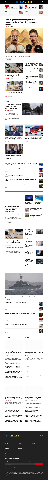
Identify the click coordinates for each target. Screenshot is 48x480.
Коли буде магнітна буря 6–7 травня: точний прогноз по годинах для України (33, 365)
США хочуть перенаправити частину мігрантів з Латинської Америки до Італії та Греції (11, 13)
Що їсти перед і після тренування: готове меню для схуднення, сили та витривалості (13, 94)
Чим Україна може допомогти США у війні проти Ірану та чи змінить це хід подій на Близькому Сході (21, 169)
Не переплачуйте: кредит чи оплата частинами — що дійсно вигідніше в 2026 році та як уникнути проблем (31, 83)
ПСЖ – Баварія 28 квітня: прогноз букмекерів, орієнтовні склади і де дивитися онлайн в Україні (12, 411)
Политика (7, 110)
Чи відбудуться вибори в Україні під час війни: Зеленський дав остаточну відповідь (20, 180)
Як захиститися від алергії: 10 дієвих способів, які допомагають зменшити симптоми (33, 370)
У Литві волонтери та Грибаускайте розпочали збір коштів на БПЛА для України (11, 8)
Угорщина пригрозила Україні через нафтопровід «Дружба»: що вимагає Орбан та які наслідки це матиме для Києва (20, 175)
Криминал (7, 78)
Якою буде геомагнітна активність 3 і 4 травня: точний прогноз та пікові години (34, 375)
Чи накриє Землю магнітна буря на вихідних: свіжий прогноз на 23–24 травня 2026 (34, 353)
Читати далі (8, 59)
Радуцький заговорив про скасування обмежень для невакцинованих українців (20, 331)
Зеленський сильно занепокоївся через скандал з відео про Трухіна (19, 308)
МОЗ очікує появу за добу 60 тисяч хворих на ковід (15, 302)
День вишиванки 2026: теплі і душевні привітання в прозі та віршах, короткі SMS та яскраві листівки (31, 70)
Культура (6, 355)
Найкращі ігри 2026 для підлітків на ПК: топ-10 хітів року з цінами (29, 253)
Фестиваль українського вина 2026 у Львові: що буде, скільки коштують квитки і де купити (12, 367)
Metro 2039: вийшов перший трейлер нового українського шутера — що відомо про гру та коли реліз (29, 234)
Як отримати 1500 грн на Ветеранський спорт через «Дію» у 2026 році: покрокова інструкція (14, 421)
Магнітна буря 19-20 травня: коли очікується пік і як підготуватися (31, 89)
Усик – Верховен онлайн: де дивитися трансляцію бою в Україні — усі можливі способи (21, 22)
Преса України (14, 473)
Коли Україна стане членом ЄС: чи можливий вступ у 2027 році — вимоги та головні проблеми (21, 164)
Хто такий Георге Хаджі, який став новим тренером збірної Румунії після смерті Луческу (14, 416)
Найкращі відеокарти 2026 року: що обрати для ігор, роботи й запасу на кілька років (29, 262)
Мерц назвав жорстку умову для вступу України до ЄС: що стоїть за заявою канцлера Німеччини (13, 139)
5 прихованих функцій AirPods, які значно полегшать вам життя (14, 242)
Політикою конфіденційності (25, 467)
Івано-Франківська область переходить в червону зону (16, 319)
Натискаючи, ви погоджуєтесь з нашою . (17, 467)
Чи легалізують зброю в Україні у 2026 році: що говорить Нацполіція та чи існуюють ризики (33, 411)
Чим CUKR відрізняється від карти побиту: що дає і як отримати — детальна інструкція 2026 (13, 209)
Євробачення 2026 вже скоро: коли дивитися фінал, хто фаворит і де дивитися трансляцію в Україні (28, 203)
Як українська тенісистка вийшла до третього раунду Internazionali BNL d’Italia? (30, 13)
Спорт (26, 11)
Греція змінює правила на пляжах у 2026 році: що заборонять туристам (38, 203)
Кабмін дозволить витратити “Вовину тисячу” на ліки (16, 324)
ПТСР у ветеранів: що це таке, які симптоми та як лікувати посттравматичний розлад (31, 64)
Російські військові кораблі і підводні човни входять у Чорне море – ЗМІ (23, 296)
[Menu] (5, 2)
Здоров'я (27, 355)
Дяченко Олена (10, 26)
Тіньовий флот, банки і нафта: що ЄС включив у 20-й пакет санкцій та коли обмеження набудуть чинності (34, 139)
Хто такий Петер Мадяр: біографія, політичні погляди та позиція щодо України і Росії (14, 157)
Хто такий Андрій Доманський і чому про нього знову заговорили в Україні (13, 353)
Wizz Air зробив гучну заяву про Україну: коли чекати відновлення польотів (36, 215)
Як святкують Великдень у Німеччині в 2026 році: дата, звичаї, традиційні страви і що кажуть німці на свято (36, 209)
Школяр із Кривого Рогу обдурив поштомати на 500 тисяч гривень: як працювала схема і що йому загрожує (33, 421)
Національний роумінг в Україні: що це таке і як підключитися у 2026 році (29, 244)
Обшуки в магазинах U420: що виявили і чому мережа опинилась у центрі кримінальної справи (33, 416)
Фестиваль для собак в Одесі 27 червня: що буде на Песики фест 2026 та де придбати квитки (31, 77)
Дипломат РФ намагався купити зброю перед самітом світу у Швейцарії (31, 8)
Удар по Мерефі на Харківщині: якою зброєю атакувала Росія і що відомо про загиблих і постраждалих (33, 399)
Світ (6, 11)
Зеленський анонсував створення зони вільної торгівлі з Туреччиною (20, 313)
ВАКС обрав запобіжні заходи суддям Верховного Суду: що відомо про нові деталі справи (12, 75)
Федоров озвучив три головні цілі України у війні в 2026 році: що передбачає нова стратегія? (21, 186)
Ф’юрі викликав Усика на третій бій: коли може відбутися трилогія (13, 398)
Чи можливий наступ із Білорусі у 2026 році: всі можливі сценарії (12, 106)
